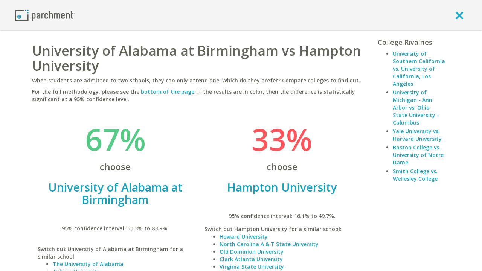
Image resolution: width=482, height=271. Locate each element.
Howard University (244, 236)
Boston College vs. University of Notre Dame (418, 155)
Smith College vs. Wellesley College (415, 174)
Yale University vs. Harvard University (417, 135)
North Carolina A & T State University (269, 244)
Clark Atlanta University (251, 259)
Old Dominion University (252, 251)
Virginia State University (252, 266)
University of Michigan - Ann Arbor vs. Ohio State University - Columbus (416, 107)
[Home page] (45, 14)
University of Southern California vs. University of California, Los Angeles (419, 68)
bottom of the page (167, 91)
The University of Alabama (88, 264)
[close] (459, 15)
